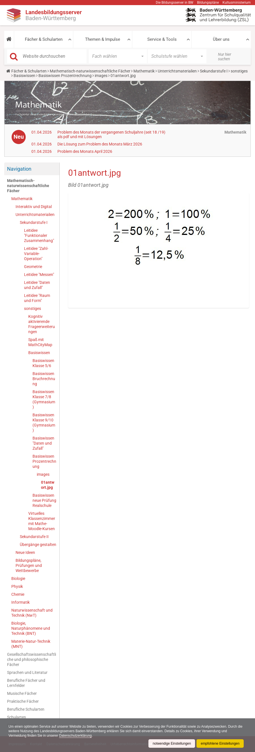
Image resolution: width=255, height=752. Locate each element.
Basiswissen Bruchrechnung (44, 378)
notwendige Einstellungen (171, 743)
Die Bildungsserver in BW (174, 3)
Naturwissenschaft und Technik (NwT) (32, 613)
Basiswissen (24, 75)
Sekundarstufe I (214, 71)
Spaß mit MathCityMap (40, 342)
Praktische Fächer (23, 701)
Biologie (18, 578)
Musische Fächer (22, 693)
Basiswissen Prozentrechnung (65, 75)
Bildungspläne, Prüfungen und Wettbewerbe (29, 565)
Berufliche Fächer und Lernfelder (26, 683)
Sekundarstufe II (34, 536)
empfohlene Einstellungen (219, 743)
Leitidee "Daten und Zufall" (37, 285)
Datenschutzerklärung (76, 736)
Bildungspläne (208, 3)
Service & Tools (162, 39)
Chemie (17, 594)
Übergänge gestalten (38, 544)
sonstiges (239, 71)
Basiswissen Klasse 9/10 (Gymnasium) (44, 422)
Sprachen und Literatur (27, 672)
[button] (9, 39)
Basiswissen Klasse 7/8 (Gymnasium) (44, 399)
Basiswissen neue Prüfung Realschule (44, 500)
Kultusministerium (236, 3)
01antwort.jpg (47, 485)
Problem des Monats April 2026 (84, 151)
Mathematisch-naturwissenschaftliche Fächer (90, 71)
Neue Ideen (25, 552)
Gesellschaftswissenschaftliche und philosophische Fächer (31, 659)
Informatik (20, 602)
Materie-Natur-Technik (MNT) (30, 644)
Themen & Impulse (102, 39)
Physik (17, 586)
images (101, 75)
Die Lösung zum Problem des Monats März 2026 (99, 144)
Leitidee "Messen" (39, 274)
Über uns (221, 39)
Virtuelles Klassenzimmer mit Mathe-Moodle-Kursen (41, 521)
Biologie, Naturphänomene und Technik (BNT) (30, 628)
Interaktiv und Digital (34, 206)
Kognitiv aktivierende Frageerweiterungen (41, 324)
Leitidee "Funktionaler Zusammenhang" (39, 235)
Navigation (19, 169)
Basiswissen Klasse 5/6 (43, 363)
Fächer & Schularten (43, 39)
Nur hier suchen (224, 56)
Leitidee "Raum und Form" (37, 298)
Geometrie (33, 266)
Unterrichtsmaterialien (177, 71)
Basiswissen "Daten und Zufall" (43, 443)
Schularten (16, 717)
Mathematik (144, 71)
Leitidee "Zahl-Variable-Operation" (36, 253)
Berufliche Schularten (25, 709)
